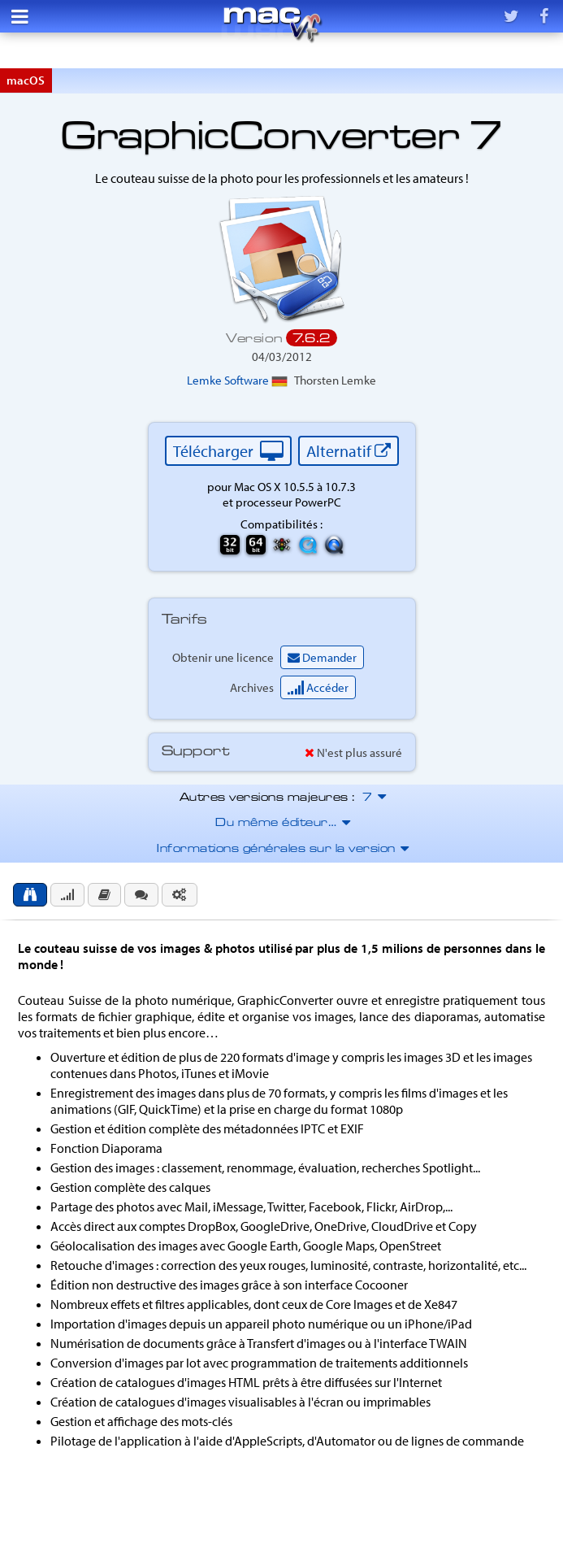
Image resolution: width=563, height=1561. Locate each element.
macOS (25, 80)
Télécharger (228, 451)
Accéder (318, 687)
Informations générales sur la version (281, 849)
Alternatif (348, 451)
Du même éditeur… (281, 823)
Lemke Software (237, 380)
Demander (322, 657)
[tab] (30, 895)
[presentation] (30, 895)
